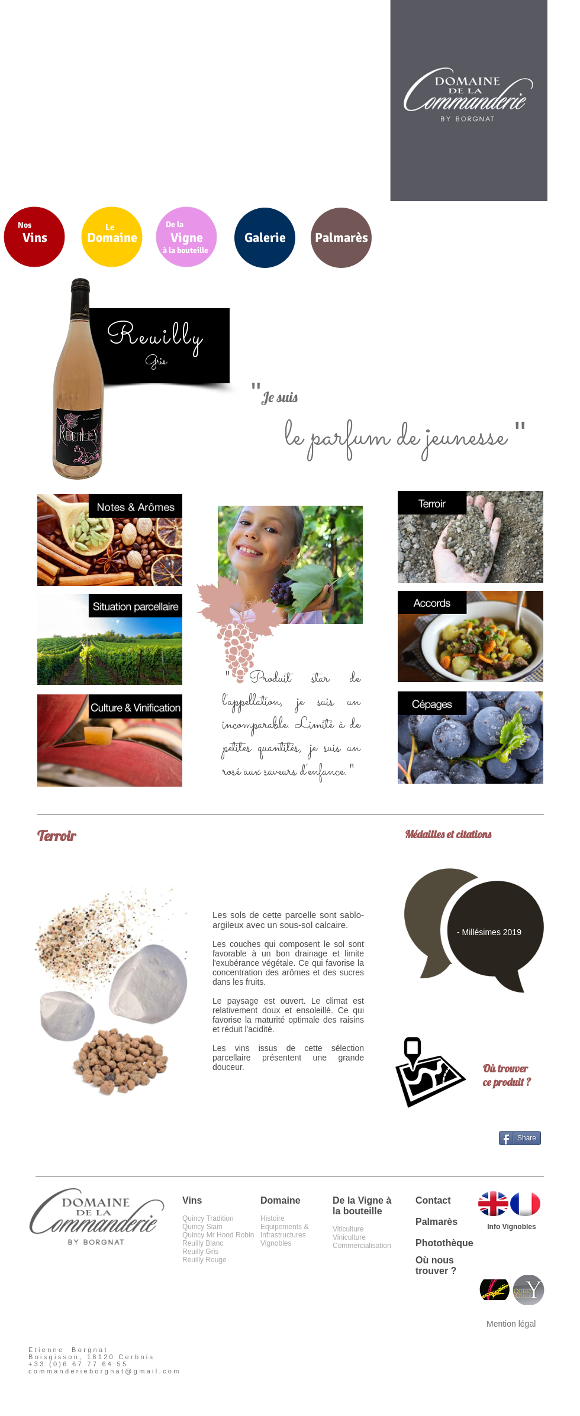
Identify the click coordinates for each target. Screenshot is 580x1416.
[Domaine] (112, 238)
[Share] (520, 1138)
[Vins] (34, 238)
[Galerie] (264, 238)
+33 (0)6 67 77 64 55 (78, 1363)
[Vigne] (186, 238)
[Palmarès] (341, 238)
